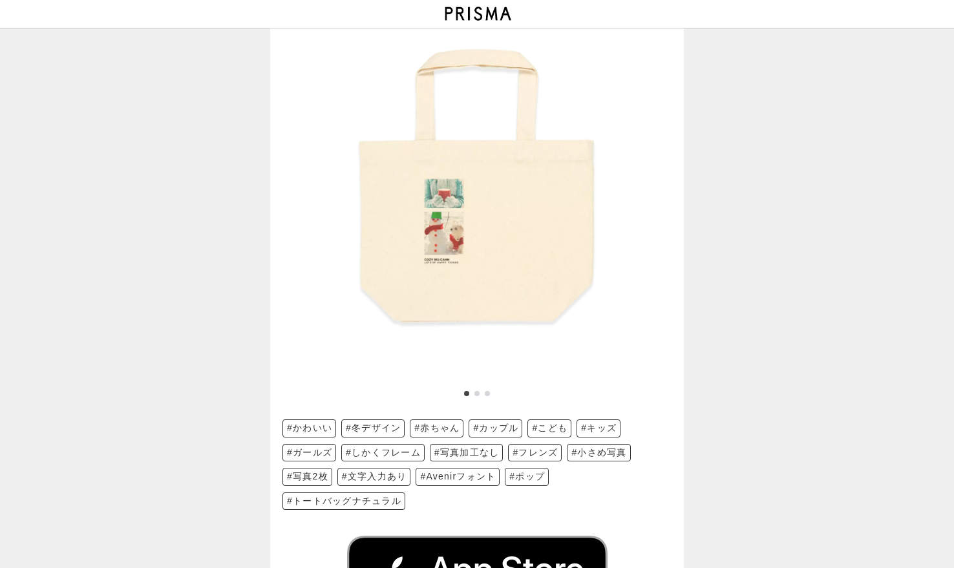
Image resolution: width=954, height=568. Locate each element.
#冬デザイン (373, 428)
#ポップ (527, 476)
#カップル (495, 428)
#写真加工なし (467, 452)
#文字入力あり (374, 476)
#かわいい (309, 428)
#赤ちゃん (437, 428)
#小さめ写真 (598, 452)
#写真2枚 (307, 476)
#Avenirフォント (458, 476)
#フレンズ (535, 452)
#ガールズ (309, 452)
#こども (549, 428)
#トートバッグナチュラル (344, 501)
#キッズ (599, 428)
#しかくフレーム (383, 452)
